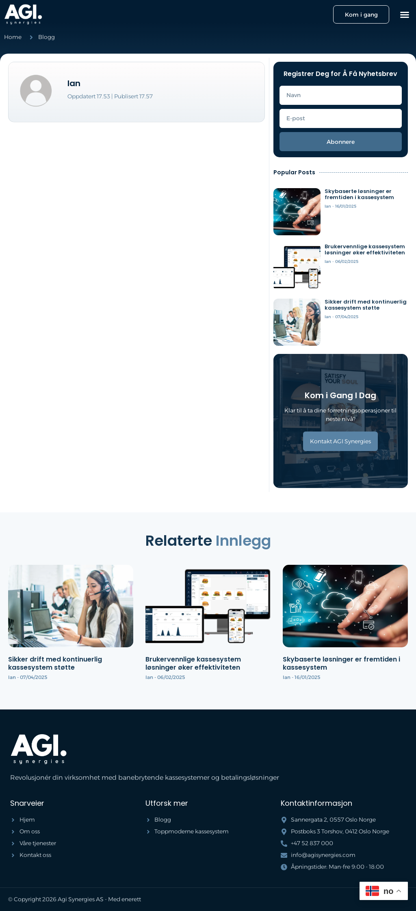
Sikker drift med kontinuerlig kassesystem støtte (366, 305)
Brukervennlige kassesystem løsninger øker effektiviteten (365, 250)
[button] (404, 14)
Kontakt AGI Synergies (340, 441)
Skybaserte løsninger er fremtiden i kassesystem (359, 194)
